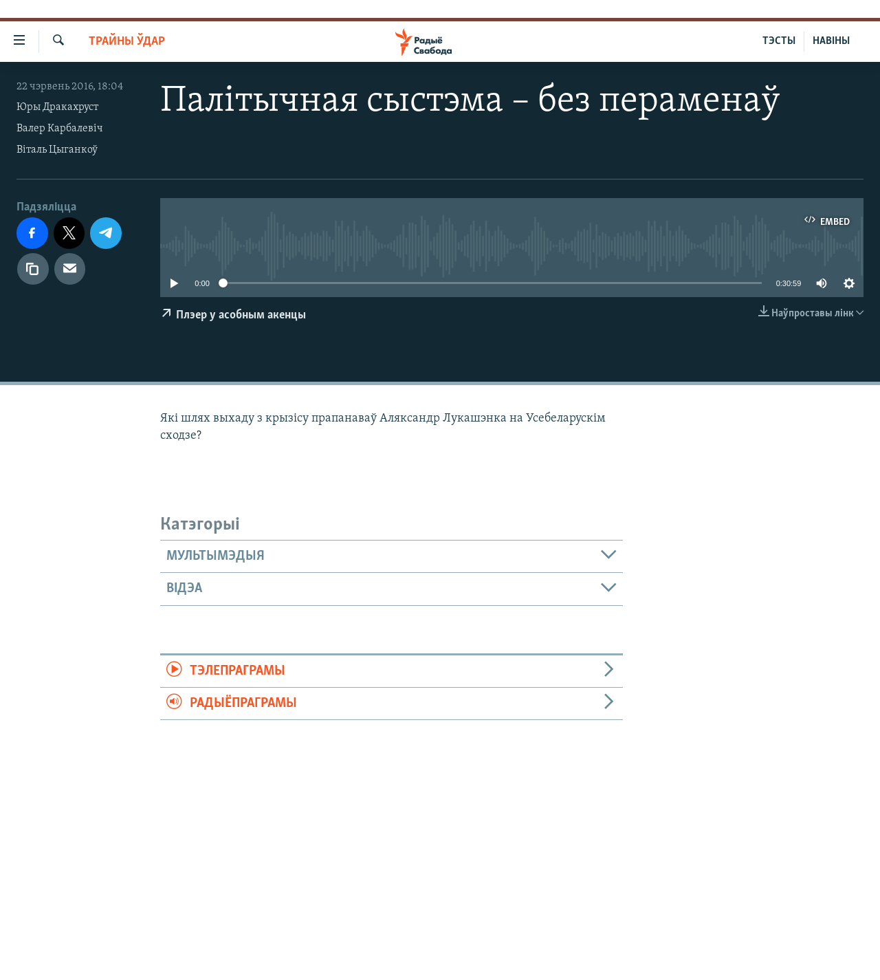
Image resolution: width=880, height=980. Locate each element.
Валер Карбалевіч (59, 128)
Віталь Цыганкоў (57, 149)
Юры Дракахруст (57, 107)
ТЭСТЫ (778, 41)
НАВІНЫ (831, 41)
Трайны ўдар (127, 41)
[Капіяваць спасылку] (33, 269)
